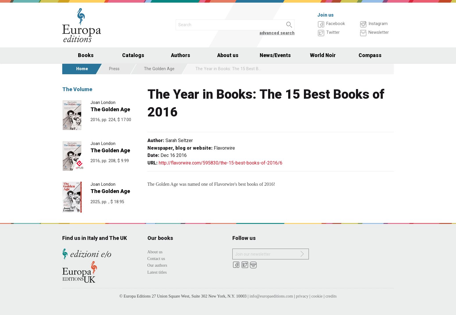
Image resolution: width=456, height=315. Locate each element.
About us (227, 55)
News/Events (275, 55)
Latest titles (157, 272)
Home (82, 68)
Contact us (156, 258)
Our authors (157, 265)
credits (330, 296)
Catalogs (133, 55)
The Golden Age (159, 68)
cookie (317, 296)
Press (114, 68)
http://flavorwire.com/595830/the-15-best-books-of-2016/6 (220, 163)
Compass (370, 55)
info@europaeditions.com (271, 296)
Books (86, 55)
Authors (180, 55)
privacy (302, 296)
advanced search (277, 33)
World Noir (323, 55)
